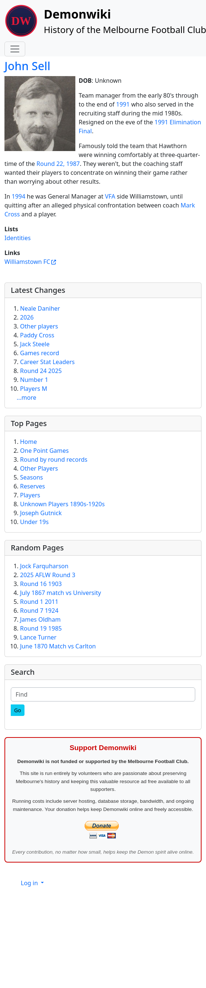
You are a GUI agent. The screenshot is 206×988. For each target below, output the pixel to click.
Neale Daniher (40, 308)
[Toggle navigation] (14, 49)
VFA (110, 196)
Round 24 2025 (41, 371)
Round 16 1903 (41, 584)
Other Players (39, 468)
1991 (123, 104)
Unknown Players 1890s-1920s (62, 504)
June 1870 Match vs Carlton (58, 646)
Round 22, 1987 (58, 164)
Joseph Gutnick (41, 513)
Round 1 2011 (39, 602)
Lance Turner (38, 637)
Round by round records (53, 459)
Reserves (32, 486)
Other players (39, 326)
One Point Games (44, 450)
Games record (39, 353)
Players (30, 495)
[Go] (17, 710)
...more (26, 397)
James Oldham (40, 619)
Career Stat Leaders (47, 362)
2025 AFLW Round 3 (47, 575)
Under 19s (34, 522)
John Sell (27, 65)
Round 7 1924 (39, 610)
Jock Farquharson (44, 566)
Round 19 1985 (41, 628)
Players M (33, 389)
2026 (27, 317)
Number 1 (34, 380)
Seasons (31, 477)
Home (28, 442)
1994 (18, 196)
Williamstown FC (27, 262)
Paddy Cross (37, 335)
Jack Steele (35, 344)
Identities (17, 238)
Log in (30, 883)
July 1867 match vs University (60, 593)
